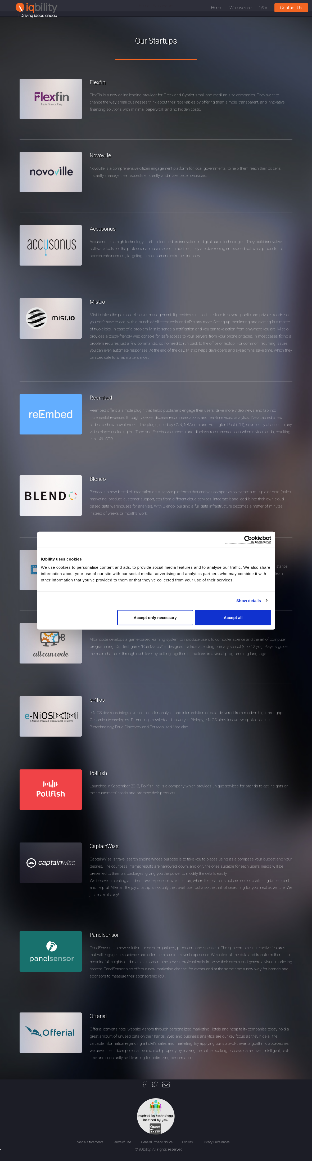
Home (216, 7)
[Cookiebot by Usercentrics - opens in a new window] (248, 539)
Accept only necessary (155, 617)
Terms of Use (122, 1142)
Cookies (187, 1142)
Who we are (240, 7)
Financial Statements (89, 1142)
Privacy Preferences (215, 1142)
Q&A (263, 7)
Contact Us (291, 7)
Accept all (233, 617)
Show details (248, 600)
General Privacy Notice (157, 1142)
